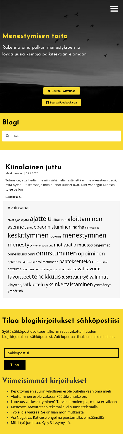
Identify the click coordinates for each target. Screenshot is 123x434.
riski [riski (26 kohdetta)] (96, 261)
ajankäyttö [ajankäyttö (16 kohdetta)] (22, 220)
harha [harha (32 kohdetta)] (78, 227)
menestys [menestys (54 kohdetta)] (20, 244)
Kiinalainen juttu (33, 167)
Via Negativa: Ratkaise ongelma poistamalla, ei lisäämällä (57, 417)
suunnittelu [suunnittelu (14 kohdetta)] (59, 269)
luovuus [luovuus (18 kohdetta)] (56, 236)
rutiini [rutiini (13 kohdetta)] (104, 262)
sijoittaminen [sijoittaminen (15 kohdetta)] (30, 269)
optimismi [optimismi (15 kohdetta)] (14, 262)
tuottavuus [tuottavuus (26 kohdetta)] (71, 277)
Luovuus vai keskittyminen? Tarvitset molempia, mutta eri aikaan (64, 401)
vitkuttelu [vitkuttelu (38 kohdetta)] (34, 284)
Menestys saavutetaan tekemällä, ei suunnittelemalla (54, 407)
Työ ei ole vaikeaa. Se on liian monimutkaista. (48, 412)
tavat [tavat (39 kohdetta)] (78, 268)
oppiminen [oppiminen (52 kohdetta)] (91, 253)
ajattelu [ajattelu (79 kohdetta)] (41, 218)
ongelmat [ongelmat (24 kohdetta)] (102, 245)
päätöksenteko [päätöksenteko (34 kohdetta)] (75, 261)
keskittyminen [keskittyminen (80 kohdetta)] (28, 235)
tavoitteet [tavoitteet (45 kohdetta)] (19, 276)
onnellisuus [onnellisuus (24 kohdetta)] (17, 254)
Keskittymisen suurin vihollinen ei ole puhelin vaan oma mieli (61, 391)
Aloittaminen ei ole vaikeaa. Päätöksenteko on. (49, 396)
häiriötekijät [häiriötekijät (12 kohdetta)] (92, 227)
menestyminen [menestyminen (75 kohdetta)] (84, 235)
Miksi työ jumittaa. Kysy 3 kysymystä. (41, 422)
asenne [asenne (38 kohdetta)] (16, 227)
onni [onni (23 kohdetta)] (31, 254)
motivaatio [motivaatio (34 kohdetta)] (65, 245)
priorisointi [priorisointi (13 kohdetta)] (28, 262)
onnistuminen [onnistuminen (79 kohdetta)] (56, 253)
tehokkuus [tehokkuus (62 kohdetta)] (46, 276)
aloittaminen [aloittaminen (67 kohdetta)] (84, 219)
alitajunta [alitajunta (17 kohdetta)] (60, 220)
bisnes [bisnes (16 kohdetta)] (29, 227)
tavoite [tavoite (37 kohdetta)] (93, 268)
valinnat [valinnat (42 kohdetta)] (98, 276)
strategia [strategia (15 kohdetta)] (46, 269)
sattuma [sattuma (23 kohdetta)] (15, 268)
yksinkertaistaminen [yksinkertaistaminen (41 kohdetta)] (69, 284)
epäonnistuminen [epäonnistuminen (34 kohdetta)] (53, 227)
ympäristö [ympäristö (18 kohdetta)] (15, 291)
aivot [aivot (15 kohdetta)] (11, 220)
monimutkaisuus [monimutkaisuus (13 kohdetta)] (43, 245)
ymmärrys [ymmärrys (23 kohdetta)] (102, 284)
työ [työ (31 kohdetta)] (85, 277)
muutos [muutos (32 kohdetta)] (85, 245)
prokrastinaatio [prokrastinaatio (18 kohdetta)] (47, 262)
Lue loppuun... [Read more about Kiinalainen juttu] (13, 196)
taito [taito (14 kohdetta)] (69, 269)
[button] (114, 8)
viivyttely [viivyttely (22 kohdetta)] (15, 284)
